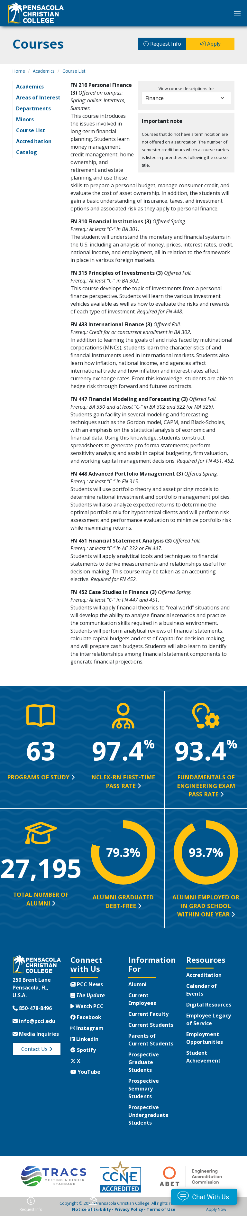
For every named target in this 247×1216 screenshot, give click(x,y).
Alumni (137, 984)
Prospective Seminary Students (143, 1088)
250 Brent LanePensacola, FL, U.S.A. (32, 987)
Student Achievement (203, 1056)
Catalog (26, 152)
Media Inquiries (36, 1033)
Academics (44, 71)
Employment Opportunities (204, 1038)
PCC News (86, 984)
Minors (25, 119)
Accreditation (33, 141)
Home (19, 71)
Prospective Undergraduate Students (148, 1115)
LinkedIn (84, 1039)
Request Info (165, 43)
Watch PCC (87, 1006)
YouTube (85, 1071)
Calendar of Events (201, 989)
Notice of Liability (91, 1209)
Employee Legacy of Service (208, 1019)
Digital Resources (208, 1004)
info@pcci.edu (34, 1021)
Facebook (85, 1017)
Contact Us (36, 1049)
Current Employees (142, 999)
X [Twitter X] (75, 1060)
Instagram (87, 1028)
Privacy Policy (128, 1209)
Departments (33, 108)
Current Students (150, 1024)
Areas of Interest (38, 97)
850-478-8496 (32, 1008)
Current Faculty (148, 1013)
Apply (214, 43)
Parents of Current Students (150, 1039)
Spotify (83, 1050)
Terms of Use (161, 1209)
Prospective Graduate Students (143, 1062)
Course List (73, 71)
